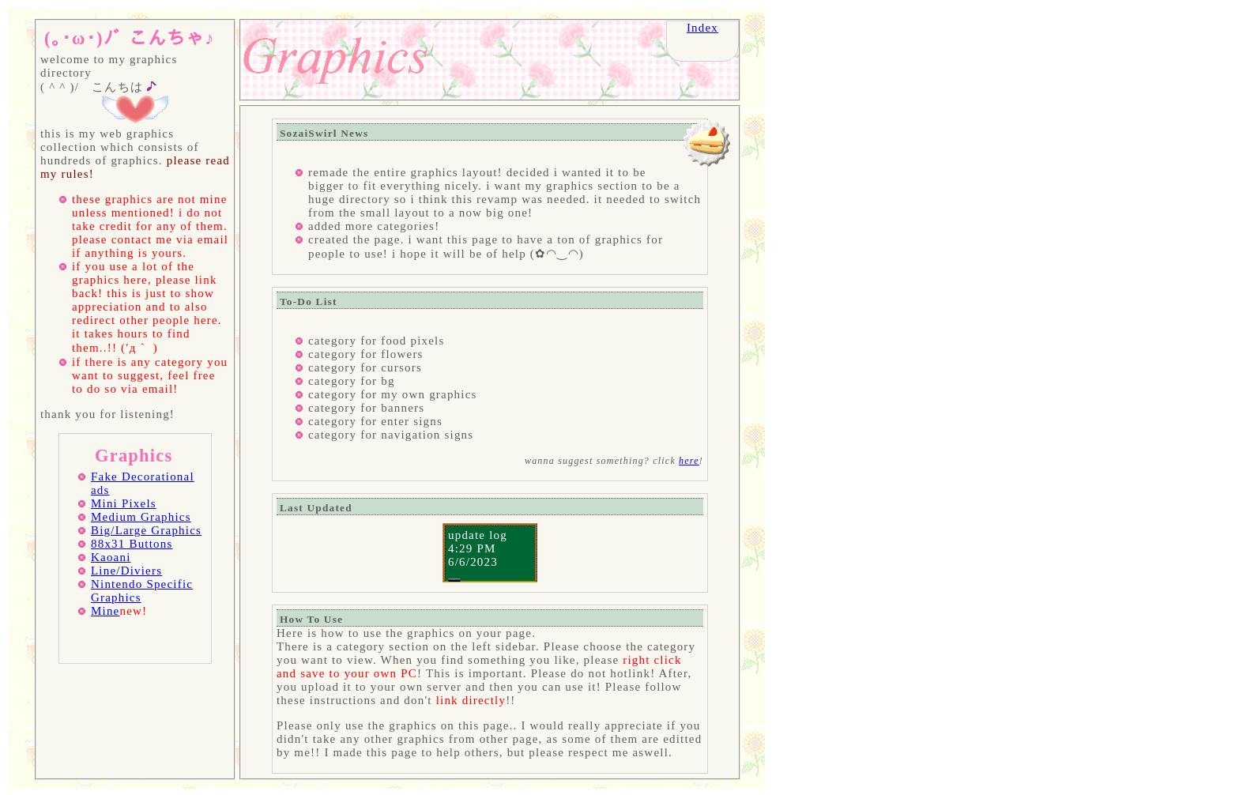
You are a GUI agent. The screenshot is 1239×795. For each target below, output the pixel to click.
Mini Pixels (123, 503)
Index (702, 27)
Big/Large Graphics (146, 530)
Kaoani (111, 557)
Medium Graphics (141, 517)
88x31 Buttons (132, 543)
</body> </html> (490, 442)
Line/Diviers (126, 570)
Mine (105, 611)
